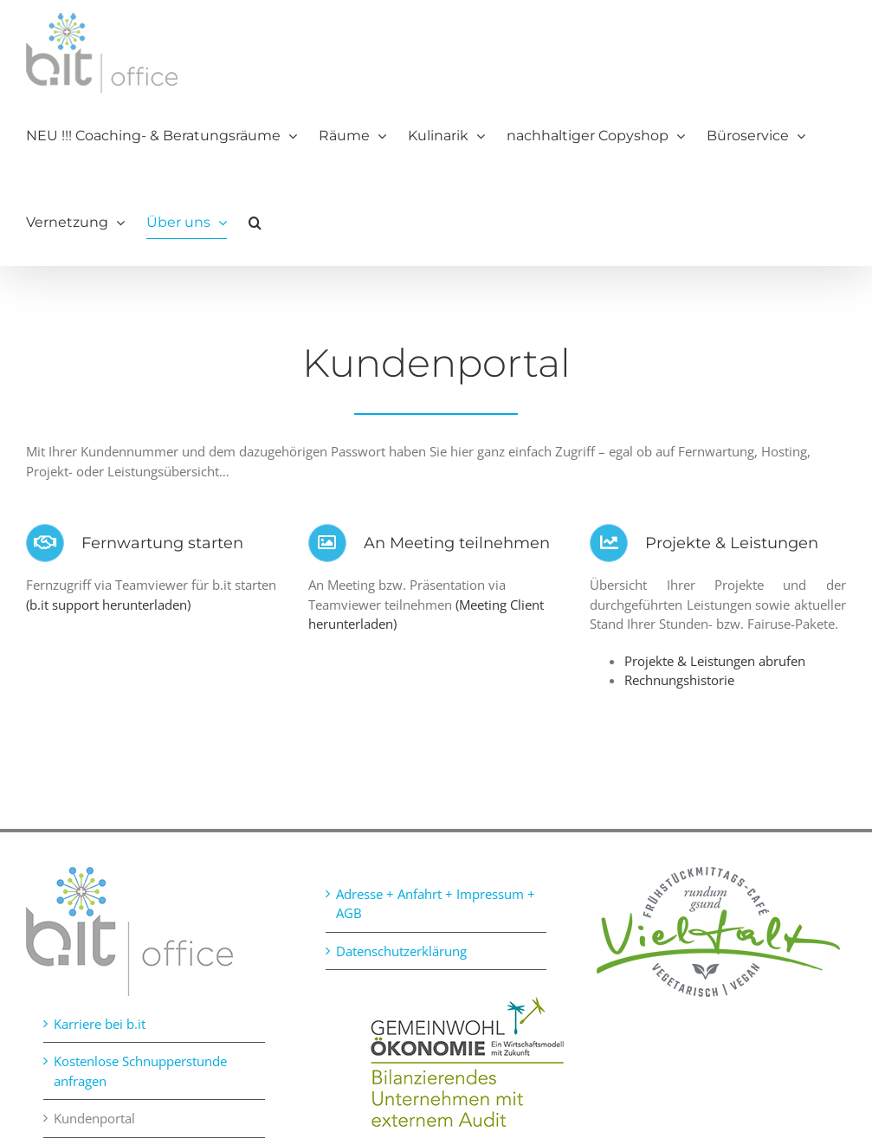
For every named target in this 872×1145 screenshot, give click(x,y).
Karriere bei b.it (99, 1023)
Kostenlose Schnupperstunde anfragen (140, 1071)
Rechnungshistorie (679, 680)
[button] (255, 222)
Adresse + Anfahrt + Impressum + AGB (435, 903)
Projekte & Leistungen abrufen (714, 661)
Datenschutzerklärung (401, 951)
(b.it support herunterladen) (108, 604)
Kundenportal (94, 1118)
